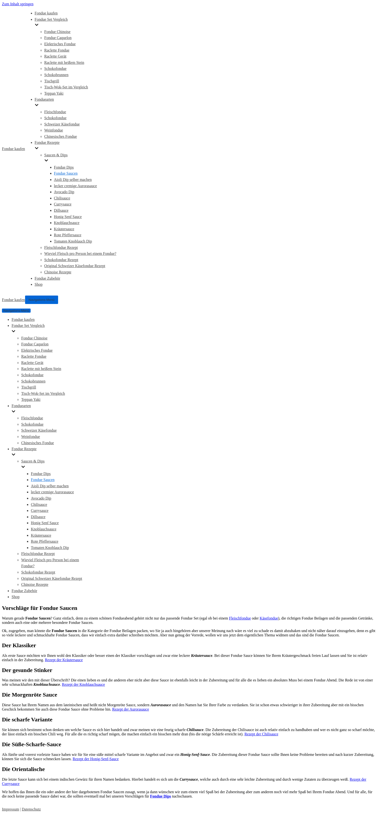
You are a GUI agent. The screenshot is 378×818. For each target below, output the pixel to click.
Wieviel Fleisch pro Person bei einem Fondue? (80, 253)
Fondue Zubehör (47, 278)
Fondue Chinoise (57, 32)
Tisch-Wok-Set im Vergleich (66, 87)
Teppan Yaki (54, 93)
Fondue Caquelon (58, 38)
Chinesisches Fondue (60, 136)
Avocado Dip (64, 192)
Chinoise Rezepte (57, 272)
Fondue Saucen (66, 173)
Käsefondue (269, 618)
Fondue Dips (64, 167)
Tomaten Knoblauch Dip (73, 241)
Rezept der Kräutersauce (64, 660)
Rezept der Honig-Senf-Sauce (96, 759)
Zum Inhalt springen (18, 4)
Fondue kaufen (46, 13)
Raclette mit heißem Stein (64, 62)
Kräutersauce (64, 229)
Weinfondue (53, 130)
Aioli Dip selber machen (73, 180)
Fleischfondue (55, 112)
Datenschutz (31, 809)
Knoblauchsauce (67, 223)
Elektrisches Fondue (60, 44)
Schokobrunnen (56, 75)
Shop (39, 284)
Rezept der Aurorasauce (130, 709)
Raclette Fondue (56, 50)
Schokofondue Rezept (61, 260)
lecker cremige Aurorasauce (75, 186)
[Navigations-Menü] (41, 300)
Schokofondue (55, 68)
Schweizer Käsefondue (62, 124)
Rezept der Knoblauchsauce (83, 684)
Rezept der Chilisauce (261, 734)
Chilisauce (62, 198)
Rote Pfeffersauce (67, 235)
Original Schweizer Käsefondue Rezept (74, 266)
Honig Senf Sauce (68, 217)
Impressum (10, 809)
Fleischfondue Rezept (61, 247)
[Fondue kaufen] (13, 149)
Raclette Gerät (55, 56)
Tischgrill (51, 81)
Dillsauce (61, 210)
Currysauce (63, 204)
